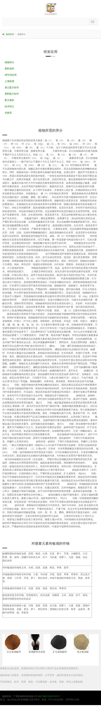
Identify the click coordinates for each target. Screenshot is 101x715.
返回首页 (10, 34)
